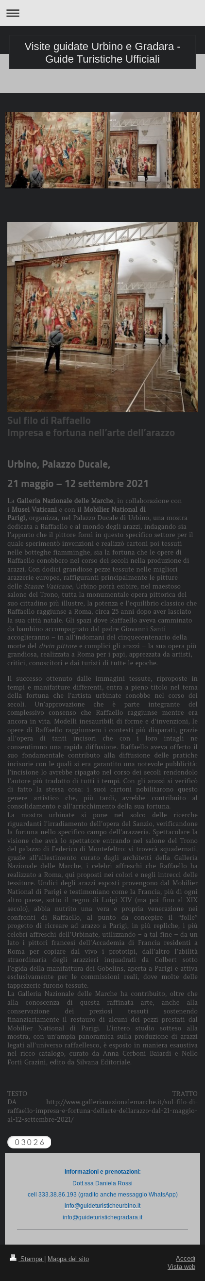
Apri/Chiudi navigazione (102, 12)
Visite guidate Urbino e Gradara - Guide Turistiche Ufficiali (102, 52)
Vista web (181, 1266)
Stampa (27, 1259)
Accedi (185, 1258)
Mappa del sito (68, 1259)
